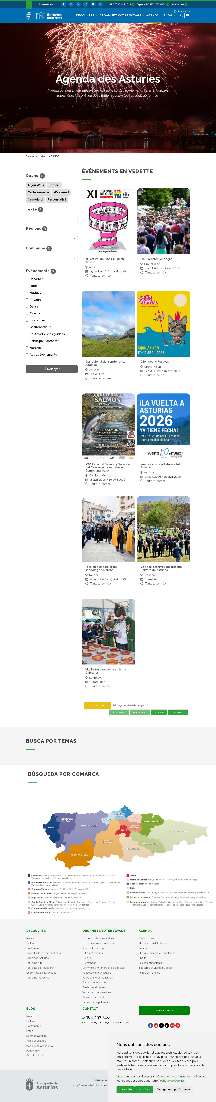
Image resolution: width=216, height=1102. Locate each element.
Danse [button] (34, 306)
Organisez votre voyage (103, 931)
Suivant (159, 712)
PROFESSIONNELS (120, 4)
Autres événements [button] (43, 354)
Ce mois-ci (35, 199)
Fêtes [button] (33, 286)
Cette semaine (38, 192)
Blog (30, 1008)
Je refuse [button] (144, 1089)
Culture (30, 943)
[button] (184, 11)
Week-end (61, 192)
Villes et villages (36, 1040)
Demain (54, 185)
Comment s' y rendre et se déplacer (103, 967)
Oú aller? (87, 957)
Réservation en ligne (94, 948)
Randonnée (33, 1050)
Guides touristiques (93, 987)
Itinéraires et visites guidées (155, 967)
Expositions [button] (37, 320)
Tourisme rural (34, 962)
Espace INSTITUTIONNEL (151, 4)
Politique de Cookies (171, 1080)
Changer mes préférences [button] (173, 1089)
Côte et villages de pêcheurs (43, 952)
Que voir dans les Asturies (98, 943)
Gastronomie (34, 948)
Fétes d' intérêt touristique (97, 977)
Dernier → (178, 712)
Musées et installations (152, 943)
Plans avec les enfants (39, 1045)
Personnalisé (57, 199)
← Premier (119, 712)
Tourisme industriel (37, 977)
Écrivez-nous (164, 1010)
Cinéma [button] (35, 313)
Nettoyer (52, 369)
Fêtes (29, 1030)
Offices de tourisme (94, 982)
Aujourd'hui (36, 185)
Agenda (145, 931)
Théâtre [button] (35, 299)
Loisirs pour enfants (150, 962)
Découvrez (36, 931)
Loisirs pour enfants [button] (43, 341)
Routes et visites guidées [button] (47, 334)
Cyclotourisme (35, 1055)
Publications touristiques (96, 972)
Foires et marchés (149, 972)
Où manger (89, 962)
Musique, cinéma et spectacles (157, 952)
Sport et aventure (36, 1035)
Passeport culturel (93, 997)
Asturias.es (178, 4)
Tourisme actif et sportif (40, 967)
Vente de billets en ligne (96, 992)
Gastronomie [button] (38, 327)
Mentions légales (105, 1080)
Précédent (140, 712)
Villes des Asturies (37, 957)
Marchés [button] (35, 347)
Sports (142, 957)
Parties (143, 948)
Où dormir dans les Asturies (99, 938)
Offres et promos (92, 952)
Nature (30, 938)
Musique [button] (35, 292)
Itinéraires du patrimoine (96, 1002)
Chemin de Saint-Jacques (41, 972)
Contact (90, 1008)
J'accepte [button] (125, 1089)
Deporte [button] (35, 279)
